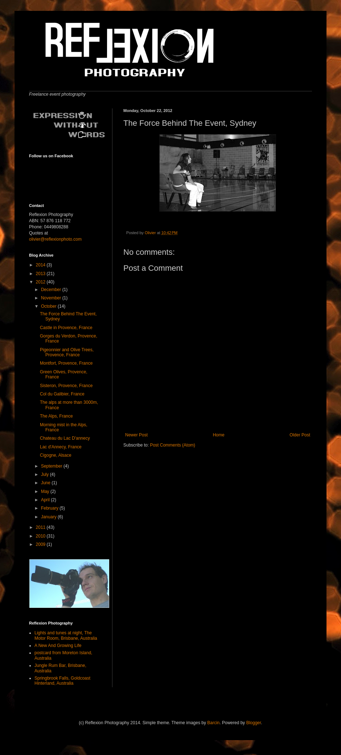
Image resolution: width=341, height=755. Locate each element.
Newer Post (136, 434)
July (45, 474)
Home (219, 434)
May (45, 491)
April (46, 499)
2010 (41, 536)
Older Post (299, 434)
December (51, 289)
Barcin (213, 722)
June (46, 482)
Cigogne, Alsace (55, 455)
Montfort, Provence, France (66, 363)
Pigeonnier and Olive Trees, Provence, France (67, 352)
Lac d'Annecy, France (61, 446)
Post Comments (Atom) (172, 445)
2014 (41, 264)
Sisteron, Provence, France (66, 385)
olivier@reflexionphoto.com (55, 239)
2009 (41, 544)
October (49, 306)
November (51, 297)
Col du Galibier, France (62, 394)
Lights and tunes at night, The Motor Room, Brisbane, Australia (65, 635)
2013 (41, 273)
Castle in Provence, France (66, 327)
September (52, 466)
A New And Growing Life (57, 645)
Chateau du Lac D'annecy (65, 438)
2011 (41, 527)
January (49, 516)
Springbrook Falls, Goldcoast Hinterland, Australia (62, 681)
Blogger (253, 722)
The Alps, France (56, 416)
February (50, 508)
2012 (41, 282)
